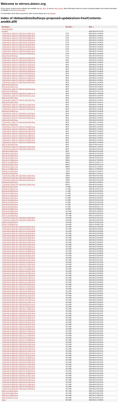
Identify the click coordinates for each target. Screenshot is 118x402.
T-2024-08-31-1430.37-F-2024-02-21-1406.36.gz (18, 129)
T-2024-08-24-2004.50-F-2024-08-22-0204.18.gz (18, 178)
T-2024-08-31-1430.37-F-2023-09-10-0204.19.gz (18, 118)
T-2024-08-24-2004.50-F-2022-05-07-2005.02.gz (18, 331)
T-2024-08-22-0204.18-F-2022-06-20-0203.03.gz (18, 242)
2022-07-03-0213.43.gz (10, 222)
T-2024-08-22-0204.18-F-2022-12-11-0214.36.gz (18, 231)
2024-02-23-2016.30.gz (10, 202)
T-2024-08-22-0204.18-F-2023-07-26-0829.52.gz (18, 251)
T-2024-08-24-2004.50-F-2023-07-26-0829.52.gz (18, 358)
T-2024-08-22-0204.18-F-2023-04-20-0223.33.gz (18, 229)
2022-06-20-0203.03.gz (10, 191)
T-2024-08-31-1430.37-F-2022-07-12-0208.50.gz (18, 80)
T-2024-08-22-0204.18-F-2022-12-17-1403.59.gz (18, 286)
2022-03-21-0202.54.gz (10, 193)
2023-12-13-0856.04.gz (10, 169)
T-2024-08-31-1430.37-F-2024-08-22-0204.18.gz (18, 107)
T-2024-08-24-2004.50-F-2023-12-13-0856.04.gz (18, 373)
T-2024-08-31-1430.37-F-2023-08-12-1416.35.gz (18, 64)
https (44, 8)
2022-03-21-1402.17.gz (10, 167)
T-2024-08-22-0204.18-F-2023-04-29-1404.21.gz (18, 278)
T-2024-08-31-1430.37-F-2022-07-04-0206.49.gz (18, 138)
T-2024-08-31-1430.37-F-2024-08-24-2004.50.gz (18, 71)
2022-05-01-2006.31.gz (10, 211)
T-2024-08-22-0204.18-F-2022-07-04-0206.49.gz (18, 273)
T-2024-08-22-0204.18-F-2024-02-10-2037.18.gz (18, 271)
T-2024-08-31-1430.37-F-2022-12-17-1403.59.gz (18, 76)
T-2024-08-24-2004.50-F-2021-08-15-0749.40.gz (18, 311)
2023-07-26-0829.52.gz (10, 224)
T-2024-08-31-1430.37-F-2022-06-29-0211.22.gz (18, 96)
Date (90, 27)
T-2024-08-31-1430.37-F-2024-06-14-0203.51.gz (18, 109)
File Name (5, 27)
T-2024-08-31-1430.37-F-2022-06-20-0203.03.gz (18, 60)
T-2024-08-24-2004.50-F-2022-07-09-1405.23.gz (18, 349)
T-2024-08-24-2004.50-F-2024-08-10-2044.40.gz (18, 180)
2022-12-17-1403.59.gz (10, 124)
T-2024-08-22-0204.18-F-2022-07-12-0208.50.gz (18, 289)
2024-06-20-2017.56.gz (10, 187)
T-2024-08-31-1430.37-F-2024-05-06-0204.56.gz (18, 73)
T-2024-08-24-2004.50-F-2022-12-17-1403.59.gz (18, 335)
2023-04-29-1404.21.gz (10, 87)
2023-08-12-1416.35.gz (10, 173)
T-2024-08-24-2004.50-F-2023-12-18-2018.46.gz (18, 326)
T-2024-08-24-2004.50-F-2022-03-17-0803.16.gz (18, 309)
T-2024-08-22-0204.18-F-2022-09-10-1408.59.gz (18, 275)
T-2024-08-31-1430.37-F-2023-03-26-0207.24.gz (18, 51)
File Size (69, 27)
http (40, 8)
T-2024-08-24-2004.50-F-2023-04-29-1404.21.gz (18, 380)
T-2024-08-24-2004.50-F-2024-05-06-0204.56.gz (18, 338)
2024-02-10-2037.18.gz (10, 98)
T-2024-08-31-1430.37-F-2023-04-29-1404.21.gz (18, 133)
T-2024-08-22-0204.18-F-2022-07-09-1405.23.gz (18, 300)
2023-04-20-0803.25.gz (10, 209)
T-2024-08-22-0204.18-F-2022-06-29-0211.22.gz (18, 304)
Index (4, 400)
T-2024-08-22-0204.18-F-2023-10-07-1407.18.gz (18, 267)
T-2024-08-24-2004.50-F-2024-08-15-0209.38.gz (18, 220)
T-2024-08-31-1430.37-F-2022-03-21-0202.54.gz (18, 78)
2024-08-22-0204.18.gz (10, 182)
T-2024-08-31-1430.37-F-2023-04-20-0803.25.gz (18, 38)
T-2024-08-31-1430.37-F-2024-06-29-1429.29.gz (18, 69)
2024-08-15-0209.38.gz (10, 213)
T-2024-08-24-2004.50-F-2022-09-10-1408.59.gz (18, 389)
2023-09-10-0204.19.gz (10, 158)
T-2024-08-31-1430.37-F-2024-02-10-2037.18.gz (18, 140)
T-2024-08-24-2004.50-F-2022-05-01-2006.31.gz (18, 315)
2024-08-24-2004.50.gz (10, 151)
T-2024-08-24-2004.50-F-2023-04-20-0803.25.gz (18, 318)
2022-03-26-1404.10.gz (10, 84)
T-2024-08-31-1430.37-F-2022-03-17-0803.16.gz (18, 33)
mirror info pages (19, 10)
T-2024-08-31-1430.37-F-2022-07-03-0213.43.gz (18, 89)
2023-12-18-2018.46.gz (10, 215)
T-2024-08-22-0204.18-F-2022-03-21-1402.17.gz (18, 302)
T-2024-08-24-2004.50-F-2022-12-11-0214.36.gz (18, 320)
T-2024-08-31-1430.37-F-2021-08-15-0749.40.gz (18, 42)
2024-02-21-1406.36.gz (10, 195)
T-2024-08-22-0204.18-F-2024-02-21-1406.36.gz (18, 282)
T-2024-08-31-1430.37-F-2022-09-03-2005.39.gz (18, 36)
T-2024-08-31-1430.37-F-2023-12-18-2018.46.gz (18, 44)
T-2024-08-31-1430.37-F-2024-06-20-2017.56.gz (18, 116)
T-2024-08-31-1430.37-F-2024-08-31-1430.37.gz (18, 62)
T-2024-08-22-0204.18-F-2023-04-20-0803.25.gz (18, 249)
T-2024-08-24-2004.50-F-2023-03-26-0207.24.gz (18, 324)
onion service (58, 8)
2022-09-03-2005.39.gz (10, 393)
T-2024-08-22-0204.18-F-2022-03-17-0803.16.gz (18, 240)
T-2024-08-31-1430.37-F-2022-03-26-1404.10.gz (18, 131)
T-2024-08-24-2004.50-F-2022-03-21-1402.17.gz (18, 351)
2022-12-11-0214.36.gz (10, 391)
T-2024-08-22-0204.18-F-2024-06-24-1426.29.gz (18, 258)
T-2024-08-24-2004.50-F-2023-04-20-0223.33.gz (18, 322)
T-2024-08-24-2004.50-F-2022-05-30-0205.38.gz (18, 362)
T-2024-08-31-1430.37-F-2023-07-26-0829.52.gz (18, 127)
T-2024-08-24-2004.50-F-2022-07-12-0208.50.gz (18, 340)
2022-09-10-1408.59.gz (10, 91)
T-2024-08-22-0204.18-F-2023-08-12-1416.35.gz (18, 295)
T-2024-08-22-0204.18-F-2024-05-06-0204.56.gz (18, 284)
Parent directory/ (7, 29)
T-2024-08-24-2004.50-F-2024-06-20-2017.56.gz (18, 369)
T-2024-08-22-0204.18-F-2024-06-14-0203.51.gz (18, 262)
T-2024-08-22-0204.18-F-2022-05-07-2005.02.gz (18, 298)
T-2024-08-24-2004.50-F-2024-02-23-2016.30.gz (18, 329)
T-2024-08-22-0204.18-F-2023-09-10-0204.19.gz (18, 253)
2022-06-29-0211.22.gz (10, 398)
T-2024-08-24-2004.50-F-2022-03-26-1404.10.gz (18, 382)
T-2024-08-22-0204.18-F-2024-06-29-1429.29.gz (18, 293)
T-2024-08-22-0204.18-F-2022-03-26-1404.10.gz (18, 280)
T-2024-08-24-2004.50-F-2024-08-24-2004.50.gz (18, 149)
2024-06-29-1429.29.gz (10, 120)
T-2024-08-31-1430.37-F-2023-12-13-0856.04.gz (18, 142)
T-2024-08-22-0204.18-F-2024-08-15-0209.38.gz (18, 218)
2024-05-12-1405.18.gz (10, 171)
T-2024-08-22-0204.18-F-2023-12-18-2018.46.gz (18, 233)
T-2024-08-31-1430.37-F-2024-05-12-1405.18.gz (18, 104)
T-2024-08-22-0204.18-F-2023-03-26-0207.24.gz (18, 227)
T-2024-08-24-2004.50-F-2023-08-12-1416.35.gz (18, 333)
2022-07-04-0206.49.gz (10, 200)
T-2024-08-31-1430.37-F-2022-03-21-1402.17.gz (18, 93)
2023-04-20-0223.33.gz (10, 204)
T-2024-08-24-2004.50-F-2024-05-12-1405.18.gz (18, 364)
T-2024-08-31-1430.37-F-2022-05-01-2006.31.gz (18, 40)
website (52, 13)
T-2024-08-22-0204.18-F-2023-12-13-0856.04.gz (18, 269)
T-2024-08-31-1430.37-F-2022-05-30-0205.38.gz (18, 122)
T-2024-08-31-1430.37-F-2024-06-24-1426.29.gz (18, 113)
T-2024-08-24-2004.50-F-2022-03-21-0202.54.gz (18, 342)
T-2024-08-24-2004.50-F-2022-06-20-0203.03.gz (18, 346)
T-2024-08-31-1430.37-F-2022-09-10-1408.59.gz (18, 136)
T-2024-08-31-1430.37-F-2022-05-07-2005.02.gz (18, 67)
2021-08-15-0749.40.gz (10, 56)
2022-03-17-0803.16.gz (10, 395)
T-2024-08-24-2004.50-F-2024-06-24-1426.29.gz (18, 366)
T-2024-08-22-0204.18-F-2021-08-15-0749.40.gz (18, 244)
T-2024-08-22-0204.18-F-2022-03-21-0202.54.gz (18, 291)
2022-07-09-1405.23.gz (10, 144)
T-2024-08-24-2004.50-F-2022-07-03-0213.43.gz (18, 355)
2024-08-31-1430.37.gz (10, 111)
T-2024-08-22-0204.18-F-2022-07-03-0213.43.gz (18, 306)
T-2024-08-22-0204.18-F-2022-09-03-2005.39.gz (18, 238)
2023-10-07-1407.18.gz (10, 102)
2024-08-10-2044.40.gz (10, 198)
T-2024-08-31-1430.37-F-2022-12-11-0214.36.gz (18, 49)
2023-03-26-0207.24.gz (10, 164)
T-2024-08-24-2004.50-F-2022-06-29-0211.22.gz (18, 353)
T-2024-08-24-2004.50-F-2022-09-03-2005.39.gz (18, 313)
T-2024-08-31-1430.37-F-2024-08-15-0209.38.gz (18, 53)
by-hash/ (5, 31)
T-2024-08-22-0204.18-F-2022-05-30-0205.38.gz (18, 255)
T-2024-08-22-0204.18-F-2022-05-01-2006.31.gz (18, 247)
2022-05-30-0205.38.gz (10, 155)
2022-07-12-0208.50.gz (10, 162)
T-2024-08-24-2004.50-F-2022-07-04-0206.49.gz (18, 386)
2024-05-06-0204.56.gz (10, 207)
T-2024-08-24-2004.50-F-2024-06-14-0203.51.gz (18, 371)
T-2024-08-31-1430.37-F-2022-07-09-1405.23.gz (18, 100)
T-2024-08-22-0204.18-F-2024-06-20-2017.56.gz (18, 260)
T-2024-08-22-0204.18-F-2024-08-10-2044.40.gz (18, 175)
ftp (47, 8)
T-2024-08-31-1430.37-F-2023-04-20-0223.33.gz (18, 47)
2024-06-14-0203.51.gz (10, 189)
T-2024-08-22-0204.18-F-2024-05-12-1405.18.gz (18, 264)
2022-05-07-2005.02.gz (10, 160)
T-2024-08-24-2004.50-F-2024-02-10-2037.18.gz (18, 375)
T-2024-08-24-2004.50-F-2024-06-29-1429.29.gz (18, 344)
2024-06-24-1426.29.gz (10, 153)
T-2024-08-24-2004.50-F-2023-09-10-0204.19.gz (18, 360)
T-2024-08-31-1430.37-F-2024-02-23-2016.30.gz (18, 58)
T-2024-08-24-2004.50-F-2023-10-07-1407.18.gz (18, 378)
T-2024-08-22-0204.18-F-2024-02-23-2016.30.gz (18, 235)
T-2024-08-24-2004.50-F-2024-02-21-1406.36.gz (18, 384)
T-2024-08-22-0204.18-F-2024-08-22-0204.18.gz (18, 184)
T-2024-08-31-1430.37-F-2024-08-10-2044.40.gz (18, 82)
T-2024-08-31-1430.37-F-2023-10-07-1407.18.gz (18, 147)
